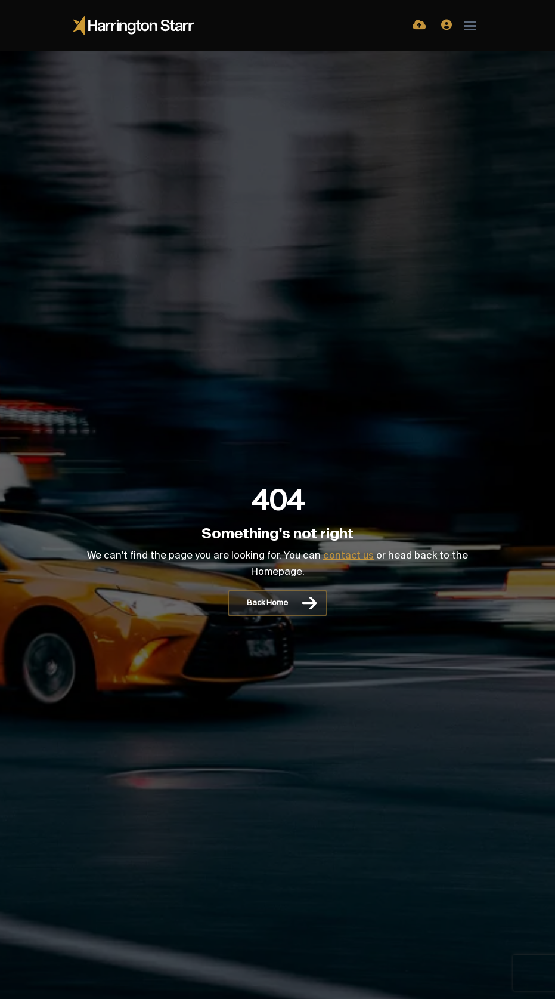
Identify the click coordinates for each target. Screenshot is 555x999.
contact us (348, 556)
